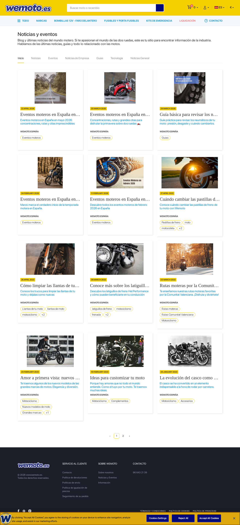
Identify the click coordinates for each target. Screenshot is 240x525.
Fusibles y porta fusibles (121, 20)
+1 (47, 412)
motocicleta (168, 228)
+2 (180, 228)
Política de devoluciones (74, 477)
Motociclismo (169, 320)
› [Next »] (129, 436)
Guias (165, 138)
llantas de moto (55, 309)
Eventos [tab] (53, 58)
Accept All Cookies (209, 518)
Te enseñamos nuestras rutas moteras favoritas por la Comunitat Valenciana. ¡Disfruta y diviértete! (189, 293)
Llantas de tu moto (32, 309)
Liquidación (187, 20)
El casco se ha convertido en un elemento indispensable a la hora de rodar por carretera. (187, 385)
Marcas (41, 20)
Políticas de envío (71, 482)
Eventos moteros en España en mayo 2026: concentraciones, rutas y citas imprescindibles (47, 122)
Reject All (183, 518)
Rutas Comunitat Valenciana (177, 314)
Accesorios (187, 401)
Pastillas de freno (171, 222)
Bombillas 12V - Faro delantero (75, 20)
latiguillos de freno (102, 309)
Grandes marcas (31, 412)
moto (187, 222)
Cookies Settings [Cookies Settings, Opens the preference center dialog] (157, 518)
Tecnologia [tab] (118, 58)
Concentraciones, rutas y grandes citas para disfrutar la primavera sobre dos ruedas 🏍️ (116, 122)
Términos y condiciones (153, 511)
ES (218, 7)
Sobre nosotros (105, 472)
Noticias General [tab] (141, 58)
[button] (196, 7)
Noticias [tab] (36, 58)
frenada (96, 314)
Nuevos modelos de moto (36, 407)
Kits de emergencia (159, 20)
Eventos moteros (31, 138)
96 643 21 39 (140, 472)
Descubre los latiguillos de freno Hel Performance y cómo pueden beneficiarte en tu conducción (119, 293)
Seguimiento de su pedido (75, 496)
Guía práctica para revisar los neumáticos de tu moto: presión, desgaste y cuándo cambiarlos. (187, 122)
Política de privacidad (205, 511)
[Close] (234, 518)
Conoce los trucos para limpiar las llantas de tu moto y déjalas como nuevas (47, 293)
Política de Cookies (179, 511)
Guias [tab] (101, 58)
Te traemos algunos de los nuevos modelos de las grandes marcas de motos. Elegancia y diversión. (49, 385)
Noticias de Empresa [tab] (78, 58)
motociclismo (29, 314)
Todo (23, 20)
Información (104, 482)
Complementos (119, 401)
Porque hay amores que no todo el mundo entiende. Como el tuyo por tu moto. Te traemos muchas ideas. (118, 387)
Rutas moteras (170, 309)
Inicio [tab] (21, 58)
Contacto (213, 20)
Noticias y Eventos (107, 477)
